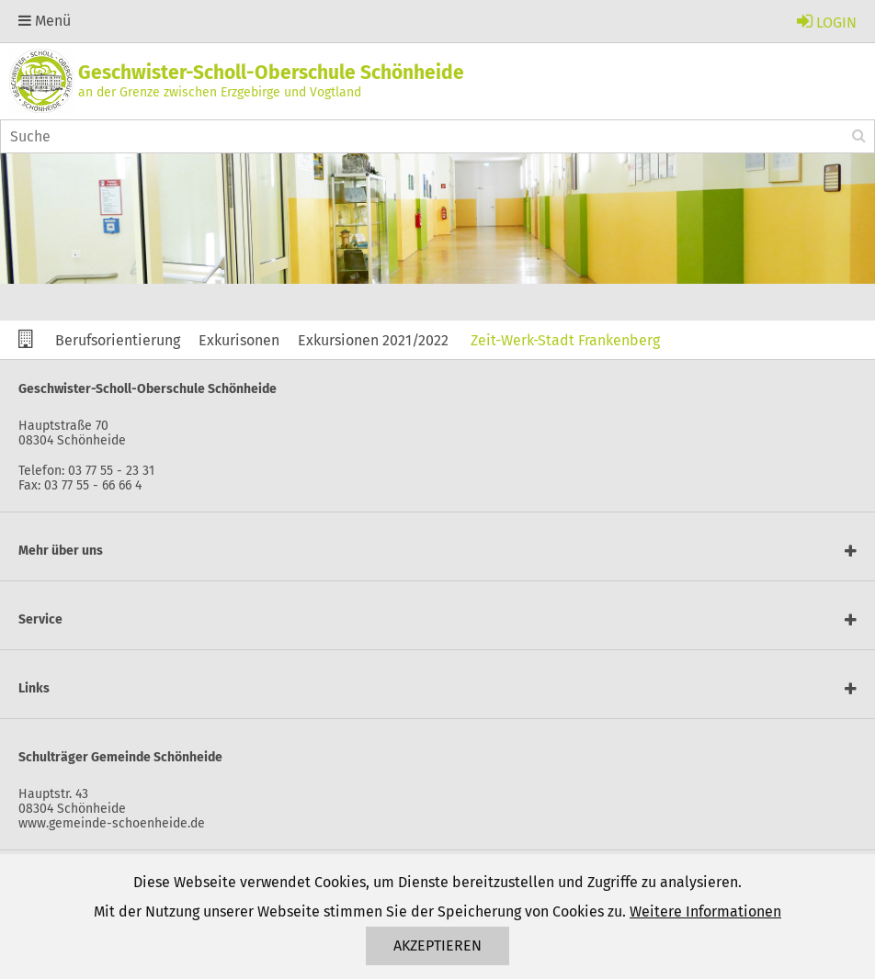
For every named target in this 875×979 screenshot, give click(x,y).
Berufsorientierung (117, 340)
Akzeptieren (437, 945)
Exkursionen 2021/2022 (373, 340)
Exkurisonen (239, 340)
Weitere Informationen (705, 911)
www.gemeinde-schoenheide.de (111, 823)
